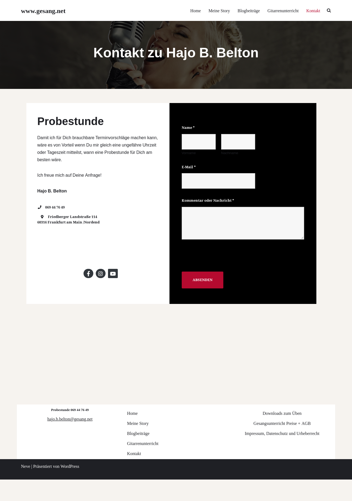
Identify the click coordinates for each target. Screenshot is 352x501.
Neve (25, 487)
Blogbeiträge (248, 10)
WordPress (69, 487)
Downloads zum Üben (282, 434)
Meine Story (219, 10)
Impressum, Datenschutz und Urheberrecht (282, 455)
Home (195, 10)
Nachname (233, 163)
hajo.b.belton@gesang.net (69, 440)
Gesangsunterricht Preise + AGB (282, 444)
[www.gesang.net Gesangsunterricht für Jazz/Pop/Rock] (43, 10)
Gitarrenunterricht (283, 10)
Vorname (191, 163)
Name (190, 138)
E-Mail (191, 177)
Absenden (205, 290)
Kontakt (313, 10)
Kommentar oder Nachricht (210, 211)
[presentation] (225, 276)
